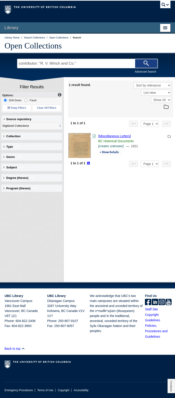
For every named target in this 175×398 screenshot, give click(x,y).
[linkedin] (155, 302)
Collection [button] (12, 136)
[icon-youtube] (168, 302)
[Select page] (150, 124)
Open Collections (33, 45)
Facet (30, 100)
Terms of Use (45, 390)
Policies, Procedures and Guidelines (156, 331)
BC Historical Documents (116, 141)
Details (109, 152)
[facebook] (148, 302)
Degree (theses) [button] (19, 178)
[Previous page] (133, 124)
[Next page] (166, 124)
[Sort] (152, 85)
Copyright (63, 390)
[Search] (146, 63)
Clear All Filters (46, 107)
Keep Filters (17, 107)
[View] (156, 93)
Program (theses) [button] (20, 188)
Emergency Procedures (19, 390)
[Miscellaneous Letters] (114, 136)
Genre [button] (12, 157)
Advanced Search (145, 71)
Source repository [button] (17, 119)
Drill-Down (12, 100)
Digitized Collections (31, 126)
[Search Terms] (87, 63)
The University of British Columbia (75, 9)
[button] (23, 348)
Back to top (15, 348)
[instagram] (162, 302)
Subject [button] (13, 167)
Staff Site (151, 309)
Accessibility (81, 390)
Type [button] (11, 146)
